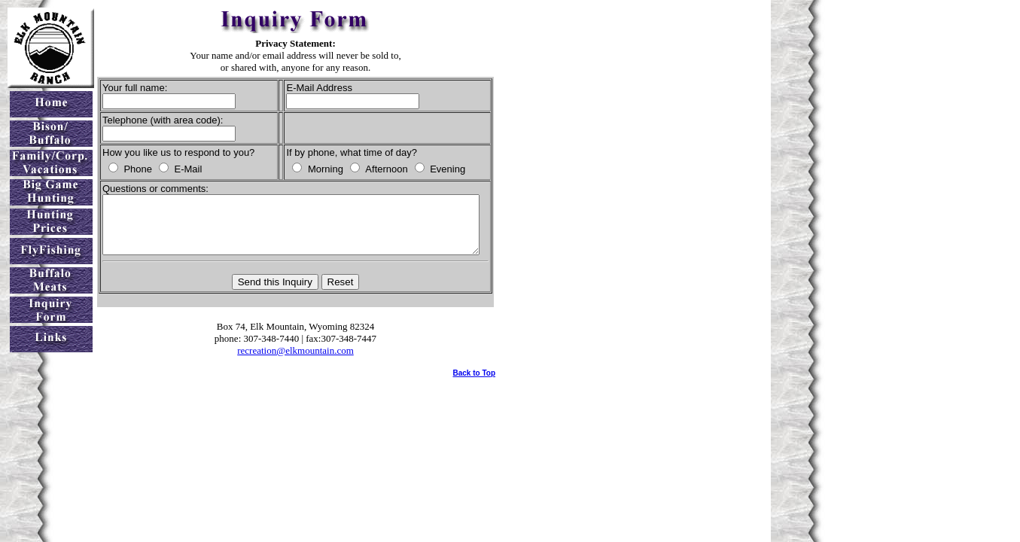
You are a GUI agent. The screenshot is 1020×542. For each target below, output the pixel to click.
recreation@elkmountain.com (313, 361)
